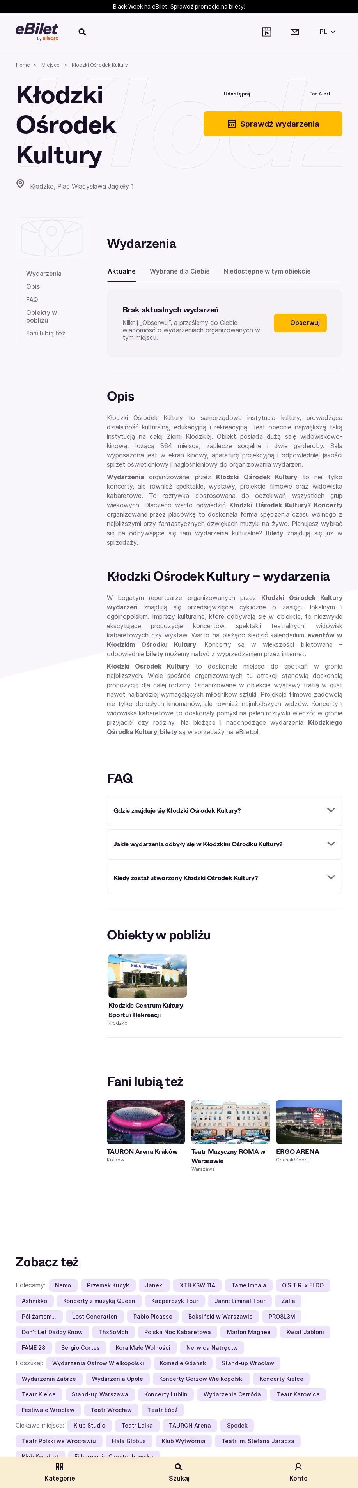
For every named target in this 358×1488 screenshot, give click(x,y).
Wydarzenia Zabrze (49, 1378)
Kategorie (59, 1472)
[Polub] (274, 92)
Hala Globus (129, 1441)
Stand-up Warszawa (100, 1394)
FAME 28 (33, 1347)
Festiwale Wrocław (48, 1410)
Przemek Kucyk (108, 1285)
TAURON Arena (190, 1425)
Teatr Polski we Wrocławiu (59, 1441)
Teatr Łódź (163, 1410)
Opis (33, 286)
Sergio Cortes (80, 1347)
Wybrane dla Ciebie (180, 271)
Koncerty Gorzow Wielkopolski (201, 1378)
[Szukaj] (82, 32)
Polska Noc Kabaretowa (177, 1332)
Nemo (63, 1285)
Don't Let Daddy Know (52, 1332)
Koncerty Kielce (281, 1378)
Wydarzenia (44, 273)
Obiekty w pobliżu (41, 316)
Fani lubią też (46, 333)
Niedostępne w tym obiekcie (267, 271)
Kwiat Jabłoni (305, 1332)
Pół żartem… (39, 1316)
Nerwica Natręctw (212, 1347)
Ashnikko (34, 1300)
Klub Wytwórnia (184, 1441)
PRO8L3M (282, 1316)
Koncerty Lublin (166, 1394)
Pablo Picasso (152, 1316)
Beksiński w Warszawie (220, 1316)
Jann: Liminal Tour (240, 1300)
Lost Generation (94, 1316)
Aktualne (122, 271)
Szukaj (179, 1472)
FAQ (32, 300)
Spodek (237, 1425)
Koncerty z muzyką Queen (99, 1300)
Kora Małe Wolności (143, 1347)
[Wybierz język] (326, 32)
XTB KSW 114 (197, 1285)
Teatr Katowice (298, 1394)
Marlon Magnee (249, 1332)
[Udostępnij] (231, 92)
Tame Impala (248, 1285)
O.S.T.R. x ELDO (303, 1285)
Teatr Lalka (137, 1425)
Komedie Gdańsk (183, 1363)
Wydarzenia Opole (117, 1378)
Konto (298, 1472)
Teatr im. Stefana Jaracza (258, 1441)
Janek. (154, 1285)
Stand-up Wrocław (248, 1363)
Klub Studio (89, 1425)
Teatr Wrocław (111, 1410)
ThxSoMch (113, 1332)
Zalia (288, 1300)
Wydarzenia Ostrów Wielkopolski (98, 1363)
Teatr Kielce (39, 1394)
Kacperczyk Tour (174, 1300)
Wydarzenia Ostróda (232, 1394)
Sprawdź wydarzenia (273, 124)
